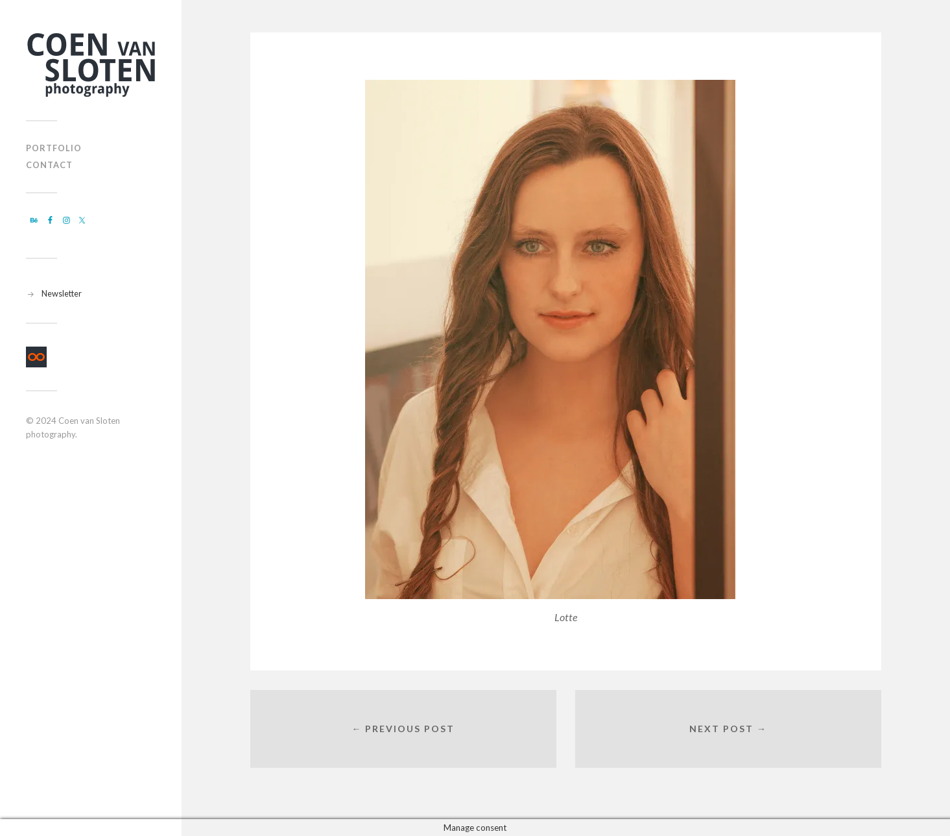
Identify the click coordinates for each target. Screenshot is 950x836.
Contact (49, 165)
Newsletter (62, 293)
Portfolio (54, 148)
